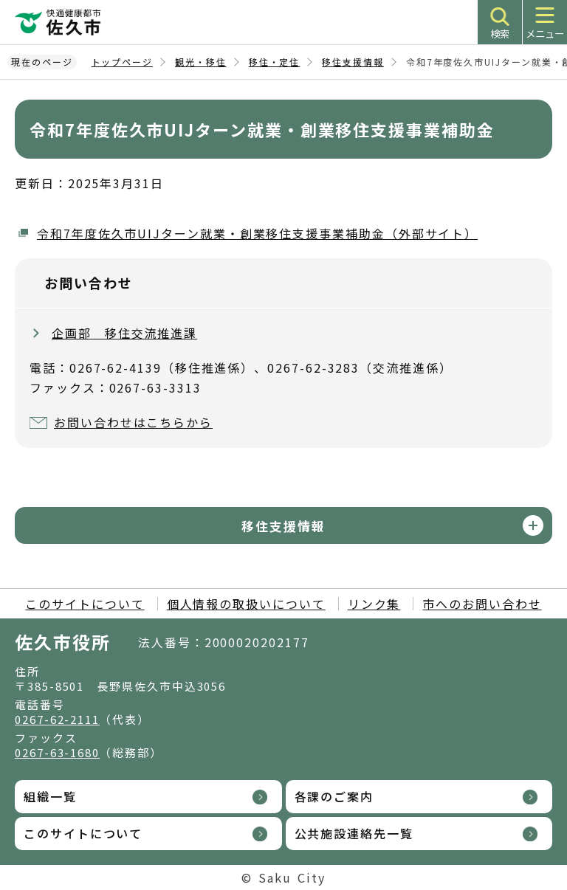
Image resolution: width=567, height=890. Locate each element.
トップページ (123, 61)
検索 (499, 34)
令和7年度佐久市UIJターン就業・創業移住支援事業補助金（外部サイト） (257, 233)
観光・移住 (201, 61)
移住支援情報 (353, 61)
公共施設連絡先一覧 (354, 833)
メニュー (545, 34)
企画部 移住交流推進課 (124, 333)
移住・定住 (274, 61)
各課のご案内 (334, 796)
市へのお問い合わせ (481, 604)
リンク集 (374, 604)
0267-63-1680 (57, 752)
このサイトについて (84, 604)
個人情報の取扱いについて (246, 604)
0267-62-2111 (57, 719)
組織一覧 (50, 796)
